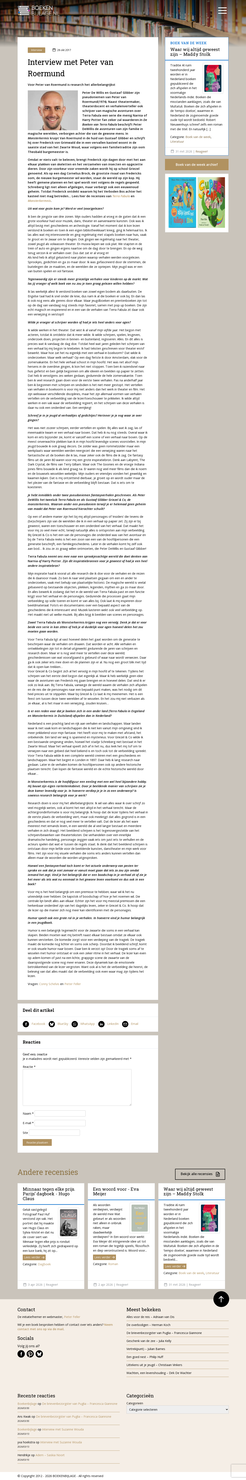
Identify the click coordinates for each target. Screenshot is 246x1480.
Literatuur (177, 141)
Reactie (29, 1067)
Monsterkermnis (39, 201)
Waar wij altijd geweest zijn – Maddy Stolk (195, 51)
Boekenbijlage (27, 1404)
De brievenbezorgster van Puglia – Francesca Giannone (164, 1333)
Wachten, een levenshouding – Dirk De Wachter (159, 1373)
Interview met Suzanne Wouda (63, 1429)
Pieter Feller (72, 984)
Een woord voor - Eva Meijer (116, 1191)
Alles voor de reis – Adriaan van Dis (150, 1317)
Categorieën (134, 1403)
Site (25, 1133)
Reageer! (201, 151)
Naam (28, 1113)
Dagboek (44, 1264)
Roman (113, 1264)
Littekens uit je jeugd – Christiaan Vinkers (154, 1365)
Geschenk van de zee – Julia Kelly (148, 1341)
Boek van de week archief (197, 164)
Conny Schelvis (49, 984)
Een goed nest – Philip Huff (144, 1357)
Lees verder (34, 1257)
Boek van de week (198, 137)
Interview (36, 50)
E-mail (28, 1123)
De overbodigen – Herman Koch (148, 1325)
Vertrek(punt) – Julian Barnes (145, 1349)
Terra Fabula (121, 196)
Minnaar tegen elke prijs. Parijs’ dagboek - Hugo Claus (49, 1193)
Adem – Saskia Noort (50, 1455)
